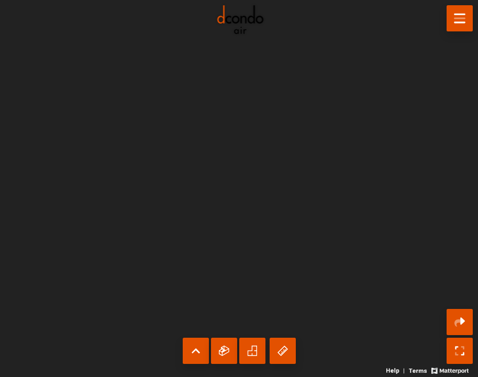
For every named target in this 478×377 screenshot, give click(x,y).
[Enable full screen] (460, 351)
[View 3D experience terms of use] (418, 370)
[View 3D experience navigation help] (396, 370)
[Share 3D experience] (460, 322)
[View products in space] (460, 18)
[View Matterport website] (450, 370)
